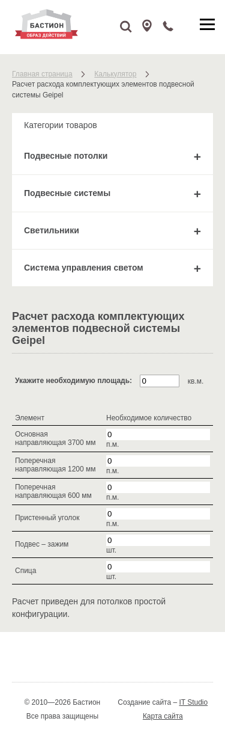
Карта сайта (163, 716)
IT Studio (193, 702)
